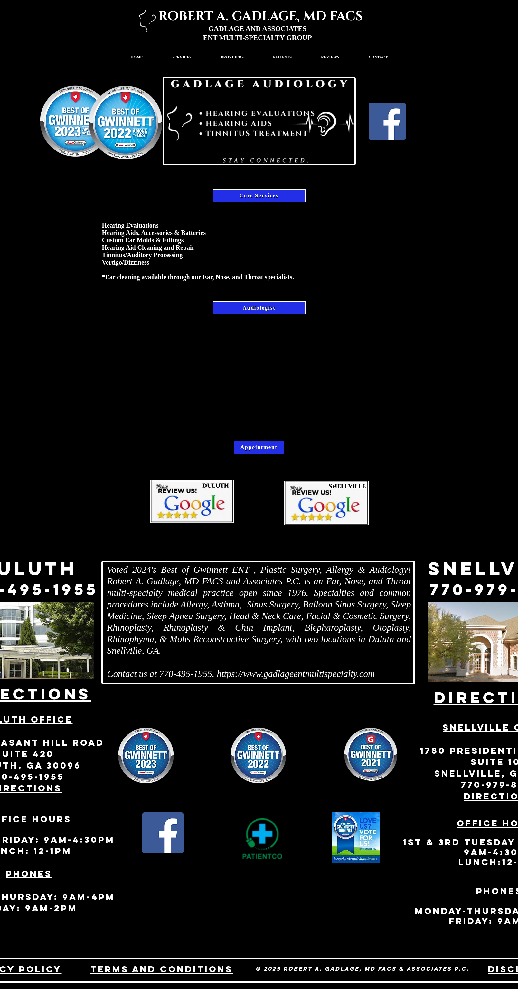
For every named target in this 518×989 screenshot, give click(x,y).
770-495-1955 (185, 674)
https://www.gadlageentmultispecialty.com (296, 674)
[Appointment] (259, 447)
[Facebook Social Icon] (163, 832)
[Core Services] (259, 195)
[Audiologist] (259, 307)
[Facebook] (387, 121)
